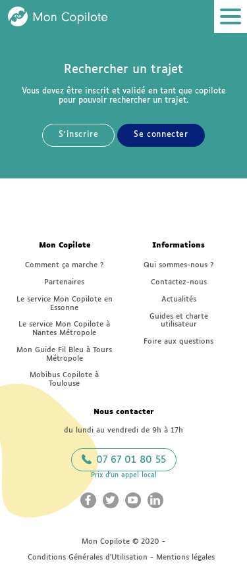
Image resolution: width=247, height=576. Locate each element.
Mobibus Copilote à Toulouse (64, 379)
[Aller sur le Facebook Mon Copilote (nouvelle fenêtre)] (88, 500)
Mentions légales (185, 557)
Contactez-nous (179, 282)
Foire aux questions (178, 341)
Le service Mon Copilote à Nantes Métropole (64, 328)
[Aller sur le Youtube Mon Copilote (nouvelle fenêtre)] (133, 500)
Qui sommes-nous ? (178, 265)
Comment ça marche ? (64, 265)
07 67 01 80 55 (124, 459)
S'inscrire (78, 135)
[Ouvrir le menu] (230, 16)
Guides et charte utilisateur (179, 320)
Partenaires (64, 282)
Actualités (178, 299)
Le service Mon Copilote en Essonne (64, 303)
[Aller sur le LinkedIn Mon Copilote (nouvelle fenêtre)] (155, 500)
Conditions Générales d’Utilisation (88, 557)
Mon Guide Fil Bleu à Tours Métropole (64, 354)
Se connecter (161, 135)
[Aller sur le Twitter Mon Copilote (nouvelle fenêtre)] (111, 500)
